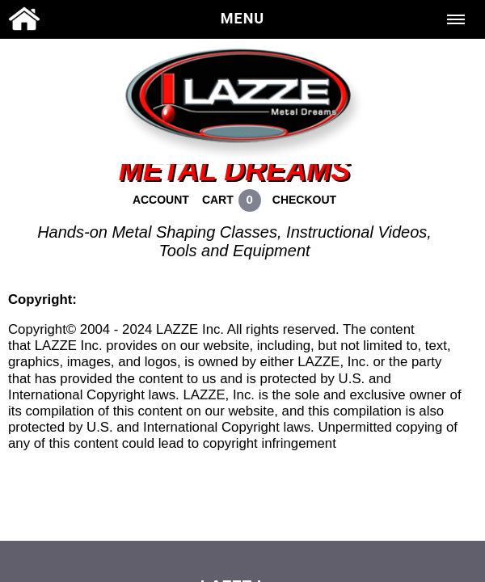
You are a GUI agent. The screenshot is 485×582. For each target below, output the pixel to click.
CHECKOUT (304, 199)
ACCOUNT (161, 199)
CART (218, 199)
